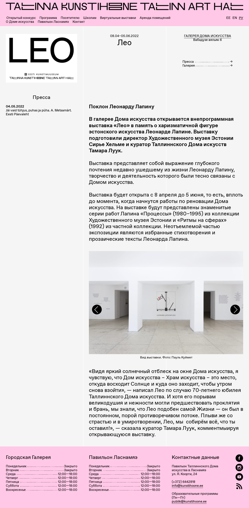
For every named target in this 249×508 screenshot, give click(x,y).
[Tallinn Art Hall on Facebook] (239, 458)
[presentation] (97, 309)
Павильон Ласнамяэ (53, 21)
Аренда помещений (155, 17)
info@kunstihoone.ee (187, 485)
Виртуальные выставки (118, 17)
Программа (48, 17)
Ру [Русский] (241, 18)
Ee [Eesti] (228, 17)
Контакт (79, 21)
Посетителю (70, 17)
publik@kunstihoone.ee (189, 501)
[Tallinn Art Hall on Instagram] (239, 468)
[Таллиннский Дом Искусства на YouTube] (239, 477)
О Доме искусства (20, 21)
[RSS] (239, 486)
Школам (89, 17)
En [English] (234, 17)
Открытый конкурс (21, 17)
